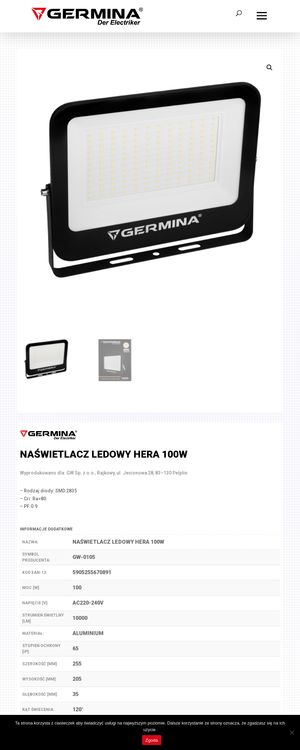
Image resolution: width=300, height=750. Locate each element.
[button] (269, 68)
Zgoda (151, 740)
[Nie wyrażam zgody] (291, 732)
